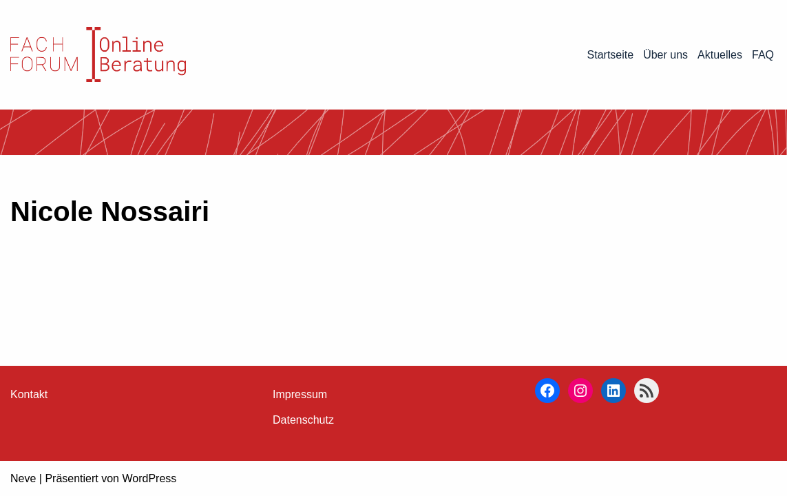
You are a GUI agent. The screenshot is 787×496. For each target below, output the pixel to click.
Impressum (300, 394)
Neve (23, 478)
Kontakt (29, 394)
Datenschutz (303, 420)
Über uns (665, 55)
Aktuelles (719, 55)
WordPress (149, 478)
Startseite (610, 55)
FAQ (763, 55)
